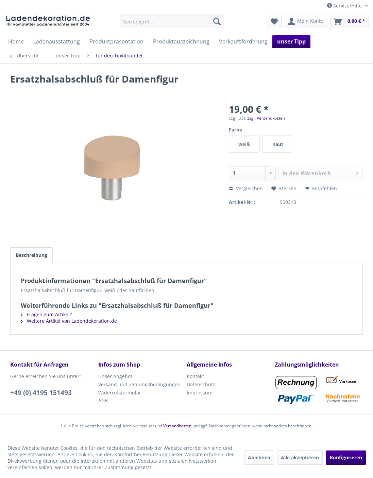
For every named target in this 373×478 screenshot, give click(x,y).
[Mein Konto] (306, 21)
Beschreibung (31, 255)
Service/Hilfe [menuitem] (345, 5)
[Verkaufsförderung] (243, 41)
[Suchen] (217, 21)
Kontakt (195, 376)
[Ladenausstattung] (57, 41)
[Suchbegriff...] (172, 21)
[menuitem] (172, 21)
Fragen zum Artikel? (46, 314)
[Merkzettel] (274, 21)
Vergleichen (246, 188)
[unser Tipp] (291, 41)
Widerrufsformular (119, 392)
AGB (103, 400)
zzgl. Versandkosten (266, 118)
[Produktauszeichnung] (181, 41)
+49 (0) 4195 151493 (41, 392)
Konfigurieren (346, 457)
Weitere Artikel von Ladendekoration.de (69, 321)
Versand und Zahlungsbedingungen (139, 384)
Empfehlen (321, 188)
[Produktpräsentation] (116, 41)
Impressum (200, 392)
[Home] (16, 41)
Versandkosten (177, 426)
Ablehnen (259, 457)
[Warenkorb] (349, 21)
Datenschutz (201, 384)
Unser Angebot (115, 376)
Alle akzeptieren (300, 457)
